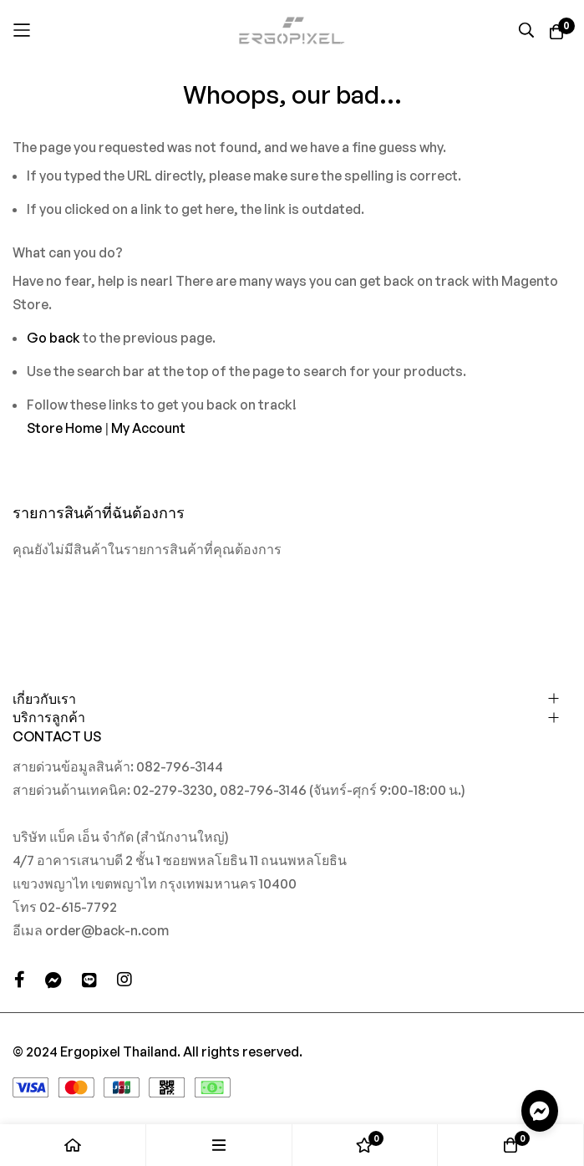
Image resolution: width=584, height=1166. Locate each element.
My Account (148, 428)
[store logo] (292, 30)
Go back (53, 337)
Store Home (64, 428)
